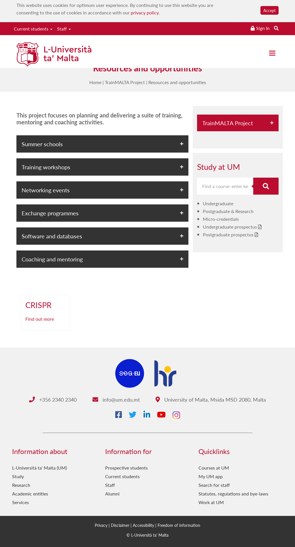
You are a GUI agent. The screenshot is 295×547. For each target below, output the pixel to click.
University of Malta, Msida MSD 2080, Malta (211, 399)
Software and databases (52, 236)
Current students (33, 28)
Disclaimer (120, 525)
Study (18, 476)
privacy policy (144, 12)
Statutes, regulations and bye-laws (233, 493)
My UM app (210, 476)
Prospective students (126, 467)
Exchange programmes (50, 213)
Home (95, 82)
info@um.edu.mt (116, 399)
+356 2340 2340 (53, 399)
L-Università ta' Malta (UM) (39, 467)
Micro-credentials (221, 219)
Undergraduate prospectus (230, 226)
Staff (64, 28)
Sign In (263, 28)
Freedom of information (179, 525)
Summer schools (42, 144)
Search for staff (214, 485)
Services (20, 502)
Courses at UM (213, 467)
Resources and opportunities (177, 82)
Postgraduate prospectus (228, 234)
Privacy (101, 525)
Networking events (46, 190)
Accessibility (143, 525)
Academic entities (30, 493)
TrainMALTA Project (125, 82)
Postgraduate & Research (228, 211)
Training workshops (46, 167)
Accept (269, 10)
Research (21, 485)
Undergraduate (218, 203)
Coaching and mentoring (52, 259)
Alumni (112, 493)
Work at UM (211, 502)
